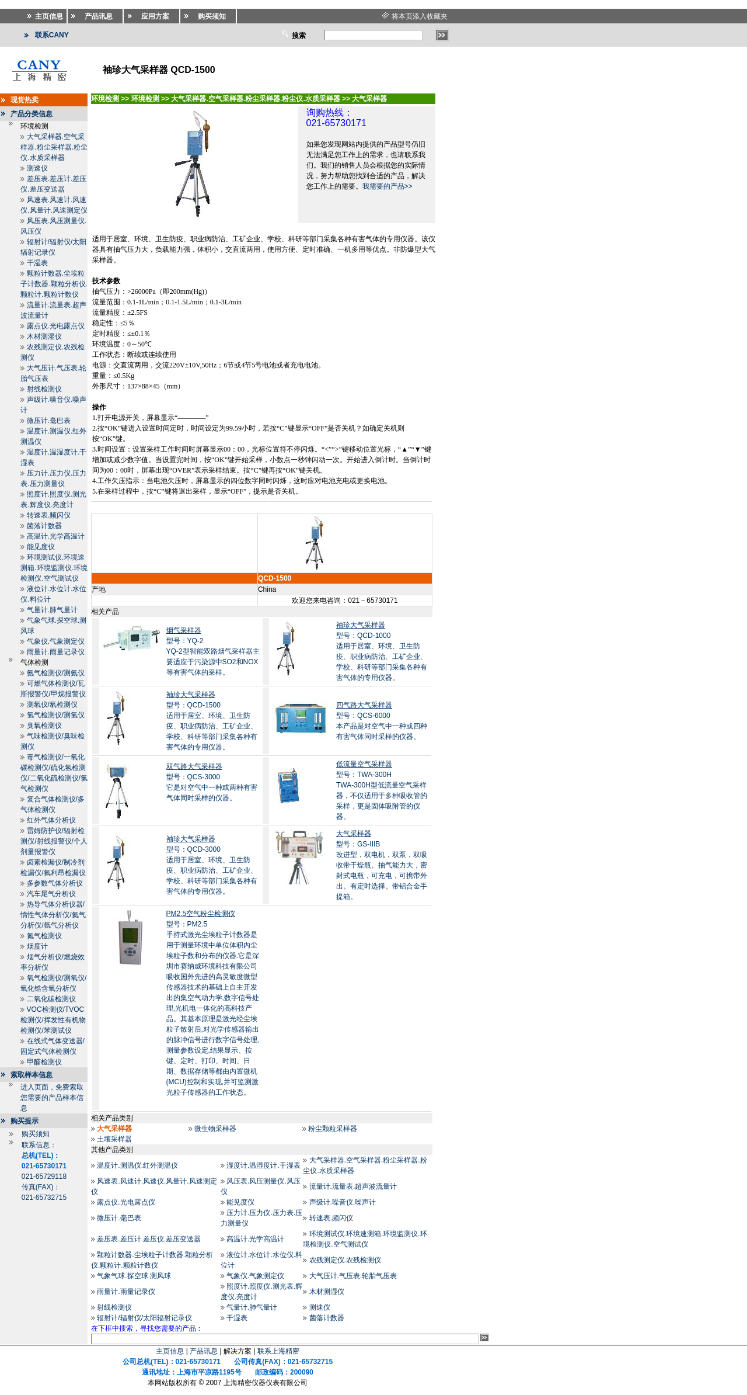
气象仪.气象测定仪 (56, 641)
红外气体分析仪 (51, 820)
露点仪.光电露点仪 (56, 326)
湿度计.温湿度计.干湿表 (263, 1165)
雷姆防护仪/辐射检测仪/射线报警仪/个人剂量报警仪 (54, 841)
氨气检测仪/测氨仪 (56, 673)
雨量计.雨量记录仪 (56, 652)
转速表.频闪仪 (49, 515)
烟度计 (37, 946)
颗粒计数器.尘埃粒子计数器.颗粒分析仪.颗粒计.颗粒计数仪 (54, 284)
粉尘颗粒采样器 (332, 1129)
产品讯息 (204, 1351)
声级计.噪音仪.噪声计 (342, 1202)
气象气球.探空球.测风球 (134, 1276)
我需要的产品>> (387, 186)
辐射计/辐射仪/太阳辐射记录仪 (144, 1318)
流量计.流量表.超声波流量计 (353, 1186)
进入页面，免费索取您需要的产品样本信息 (51, 1097)
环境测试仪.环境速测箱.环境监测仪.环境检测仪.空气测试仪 (54, 567)
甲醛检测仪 (44, 1062)
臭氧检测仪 (44, 725)
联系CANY (52, 35)
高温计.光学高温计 (56, 536)
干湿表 (37, 263)
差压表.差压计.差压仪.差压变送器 (149, 1239)
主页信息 (170, 1351)
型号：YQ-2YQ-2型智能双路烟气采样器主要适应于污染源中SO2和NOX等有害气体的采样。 (213, 651)
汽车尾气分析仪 (51, 894)
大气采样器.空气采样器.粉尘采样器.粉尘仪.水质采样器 (54, 147)
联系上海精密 (278, 1351)
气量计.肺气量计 (52, 610)
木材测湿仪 (44, 336)
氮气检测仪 (44, 936)
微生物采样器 (215, 1129)
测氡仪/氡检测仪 (52, 704)
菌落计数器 (44, 526)
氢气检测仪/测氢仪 (56, 715)
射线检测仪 (44, 389)
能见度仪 (41, 547)
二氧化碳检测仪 (51, 999)
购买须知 (36, 1134)
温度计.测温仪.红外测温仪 (137, 1165)
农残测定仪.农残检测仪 (345, 1260)
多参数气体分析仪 (55, 883)
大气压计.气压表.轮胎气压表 (353, 1276)
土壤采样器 (114, 1139)
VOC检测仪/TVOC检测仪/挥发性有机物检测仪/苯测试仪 (52, 1020)
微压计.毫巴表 (49, 421)
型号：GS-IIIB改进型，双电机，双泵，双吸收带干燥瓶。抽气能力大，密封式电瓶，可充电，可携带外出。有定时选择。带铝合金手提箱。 (381, 865)
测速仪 (37, 168)
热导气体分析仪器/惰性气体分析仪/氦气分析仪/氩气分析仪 (52, 914)
